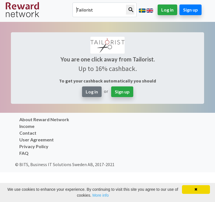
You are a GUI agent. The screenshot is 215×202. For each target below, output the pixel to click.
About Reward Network (44, 119)
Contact (27, 133)
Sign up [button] (190, 9)
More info (100, 195)
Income (26, 126)
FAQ (24, 153)
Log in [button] (167, 9)
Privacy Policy (33, 146)
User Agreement (36, 139)
